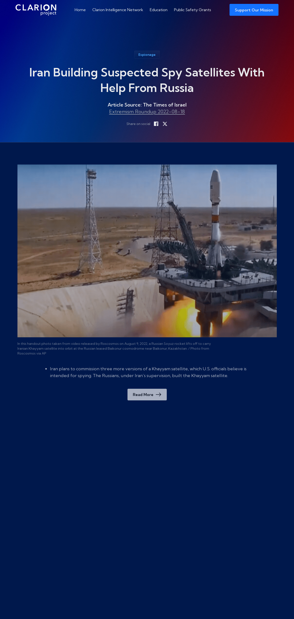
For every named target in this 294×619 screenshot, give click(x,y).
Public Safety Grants (192, 9)
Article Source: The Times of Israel (147, 105)
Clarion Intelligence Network (117, 9)
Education (158, 9)
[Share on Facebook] (156, 124)
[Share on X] (165, 124)
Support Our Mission (254, 10)
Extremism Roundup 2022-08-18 (147, 111)
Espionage (147, 54)
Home (80, 9)
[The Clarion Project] (36, 10)
